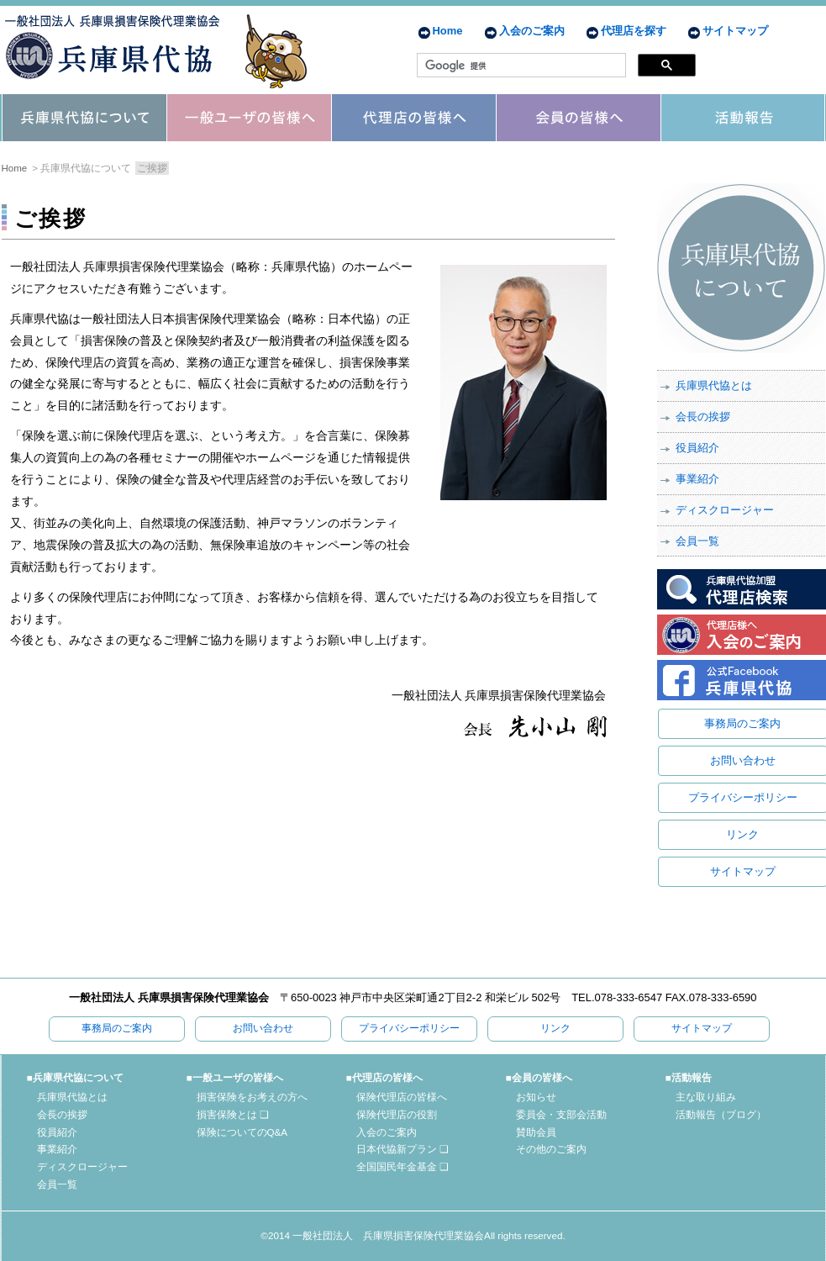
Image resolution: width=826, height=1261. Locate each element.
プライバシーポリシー (742, 797)
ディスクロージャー (725, 510)
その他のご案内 (551, 1148)
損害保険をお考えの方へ (252, 1096)
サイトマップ (735, 30)
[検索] (519, 65)
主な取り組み (706, 1096)
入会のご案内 (532, 30)
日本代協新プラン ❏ (402, 1148)
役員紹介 (697, 447)
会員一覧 (697, 541)
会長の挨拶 (703, 416)
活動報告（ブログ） (721, 1114)
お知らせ (536, 1096)
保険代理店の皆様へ (401, 1096)
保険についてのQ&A (242, 1131)
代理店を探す (633, 30)
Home (448, 30)
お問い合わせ (743, 760)
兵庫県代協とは (714, 385)
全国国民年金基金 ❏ (402, 1166)
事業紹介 (697, 478)
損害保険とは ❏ (233, 1114)
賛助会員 (536, 1131)
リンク (742, 834)
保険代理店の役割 (396, 1114)
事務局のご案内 (742, 723)
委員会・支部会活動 (561, 1114)
